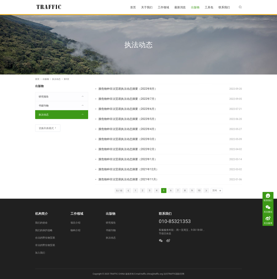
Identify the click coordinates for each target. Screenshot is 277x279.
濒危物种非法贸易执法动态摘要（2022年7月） (127, 98)
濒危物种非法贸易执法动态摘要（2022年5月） (127, 119)
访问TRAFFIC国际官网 (173, 274)
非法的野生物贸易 (45, 245)
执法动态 (44, 114)
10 (199, 190)
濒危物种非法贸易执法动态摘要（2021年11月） (128, 179)
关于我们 (146, 7)
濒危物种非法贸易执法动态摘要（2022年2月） (127, 149)
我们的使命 (41, 222)
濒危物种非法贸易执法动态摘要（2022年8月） (127, 88)
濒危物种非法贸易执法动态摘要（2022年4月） (127, 129)
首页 (133, 7)
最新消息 (180, 7)
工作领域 (163, 7)
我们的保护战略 (43, 230)
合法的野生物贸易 (45, 237)
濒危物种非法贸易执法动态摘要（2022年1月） (127, 159)
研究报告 (44, 96)
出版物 (195, 7)
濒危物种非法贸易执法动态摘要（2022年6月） (127, 109)
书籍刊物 (44, 105)
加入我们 (40, 252)
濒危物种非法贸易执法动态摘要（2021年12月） (128, 169)
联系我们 (224, 7)
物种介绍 (75, 230)
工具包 (209, 7)
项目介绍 (75, 222)
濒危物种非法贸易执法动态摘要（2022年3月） (127, 139)
